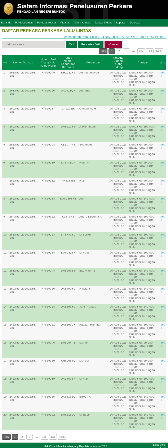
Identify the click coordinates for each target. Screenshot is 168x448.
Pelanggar (93, 62)
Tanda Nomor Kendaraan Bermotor (68, 62)
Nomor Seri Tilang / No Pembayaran (48, 62)
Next (159, 51)
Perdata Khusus (47, 22)
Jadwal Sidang (103, 22)
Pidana (64, 22)
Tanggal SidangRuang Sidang (118, 62)
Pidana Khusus (82, 22)
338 (150, 51)
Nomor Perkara (23, 62)
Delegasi (135, 22)
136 (53, 436)
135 (44, 436)
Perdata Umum (24, 22)
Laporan (121, 22)
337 (141, 51)
